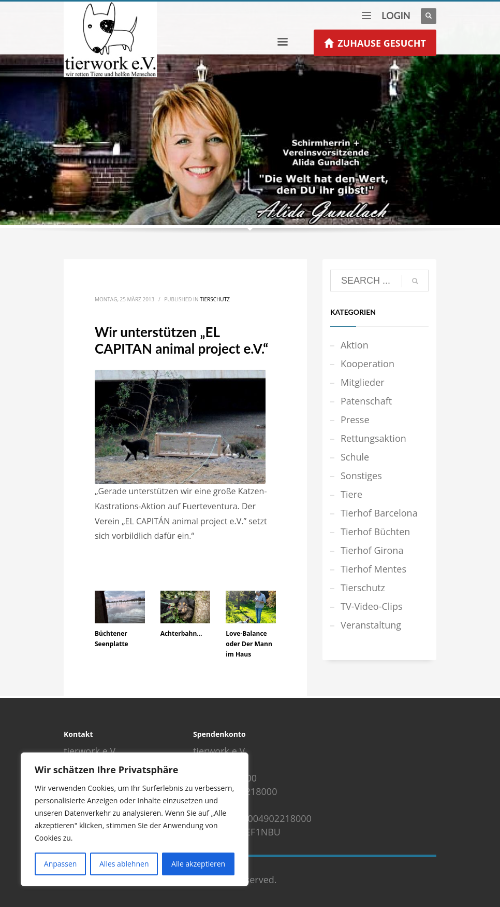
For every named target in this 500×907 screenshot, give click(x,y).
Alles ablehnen (124, 864)
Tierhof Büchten (375, 531)
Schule (355, 457)
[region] (134, 819)
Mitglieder (363, 382)
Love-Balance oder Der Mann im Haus (249, 644)
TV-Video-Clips (371, 606)
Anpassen (60, 864)
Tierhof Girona (372, 550)
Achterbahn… (181, 633)
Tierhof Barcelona (379, 513)
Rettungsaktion (373, 438)
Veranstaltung (371, 625)
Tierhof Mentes (373, 569)
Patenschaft (366, 401)
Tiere (351, 494)
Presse (355, 419)
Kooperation (367, 363)
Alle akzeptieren (198, 864)
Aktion (355, 345)
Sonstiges (361, 475)
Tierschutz (215, 299)
